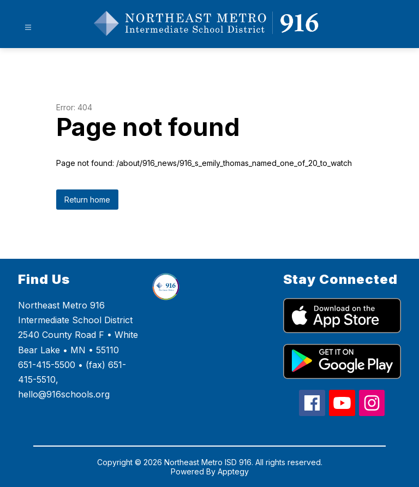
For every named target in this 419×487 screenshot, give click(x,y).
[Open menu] (28, 27)
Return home (87, 199)
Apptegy (233, 471)
